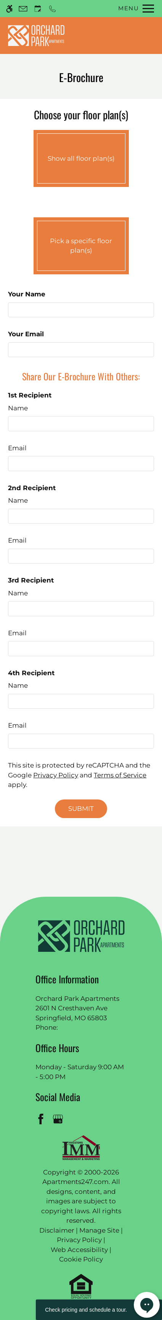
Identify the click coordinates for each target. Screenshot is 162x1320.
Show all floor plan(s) (81, 156)
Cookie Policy (81, 1259)
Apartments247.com (75, 1181)
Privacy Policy (55, 775)
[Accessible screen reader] (9, 8)
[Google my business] (59, 1118)
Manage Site (99, 1230)
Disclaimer (56, 1230)
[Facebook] (42, 1118)
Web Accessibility (79, 1250)
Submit (81, 808)
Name (18, 408)
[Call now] (52, 8)
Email (17, 448)
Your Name (26, 294)
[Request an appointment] (37, 8)
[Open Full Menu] (134, 8)
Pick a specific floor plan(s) (81, 244)
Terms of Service (120, 775)
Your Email (26, 334)
